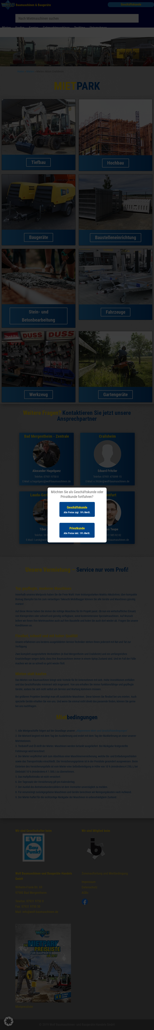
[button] (8, 1021)
